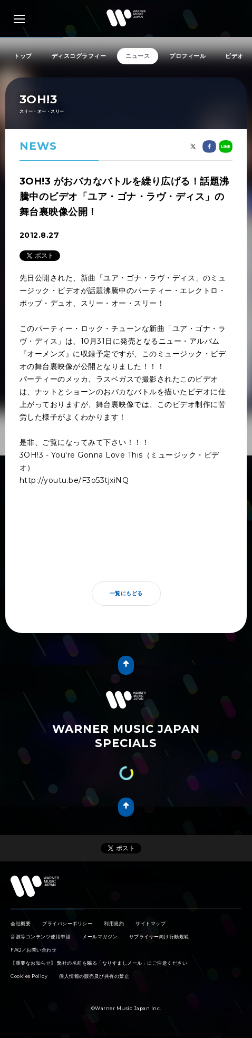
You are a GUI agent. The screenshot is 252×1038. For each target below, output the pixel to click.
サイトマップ (150, 923)
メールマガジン (100, 936)
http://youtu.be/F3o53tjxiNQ (74, 480)
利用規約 (114, 923)
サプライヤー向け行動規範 (159, 936)
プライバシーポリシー (67, 923)
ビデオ (234, 56)
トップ (23, 56)
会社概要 (21, 923)
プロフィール (187, 56)
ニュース (137, 56)
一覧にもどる (126, 593)
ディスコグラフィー (79, 56)
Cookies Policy (29, 976)
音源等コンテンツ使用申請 (41, 936)
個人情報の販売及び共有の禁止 (94, 976)
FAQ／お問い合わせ (33, 950)
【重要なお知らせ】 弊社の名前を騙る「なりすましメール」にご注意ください (99, 963)
